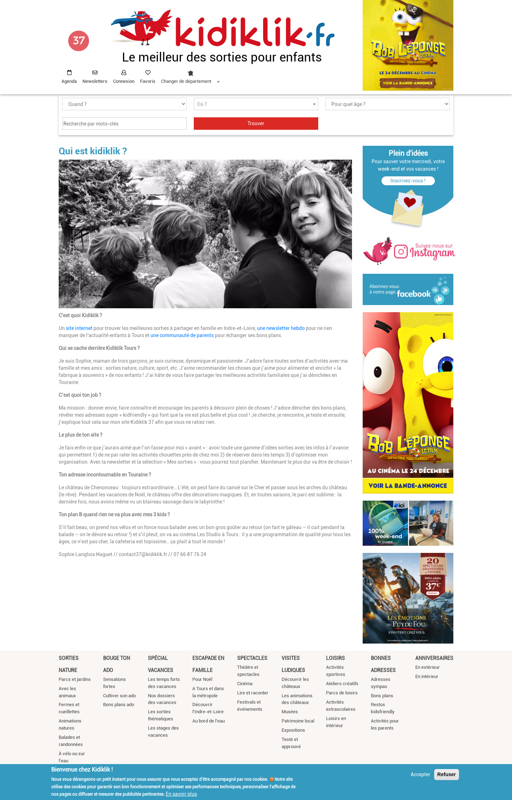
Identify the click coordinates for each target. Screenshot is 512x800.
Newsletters (94, 81)
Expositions (293, 730)
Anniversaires (434, 658)
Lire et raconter (252, 692)
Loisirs (335, 658)
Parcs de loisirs (342, 692)
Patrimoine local (298, 721)
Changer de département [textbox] (186, 81)
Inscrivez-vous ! (408, 180)
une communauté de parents (182, 335)
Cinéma (244, 683)
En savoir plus (181, 794)
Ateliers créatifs (342, 683)
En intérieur (426, 676)
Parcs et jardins (75, 679)
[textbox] (256, 104)
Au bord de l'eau (208, 721)
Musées (290, 711)
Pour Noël (202, 679)
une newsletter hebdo (281, 328)
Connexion (123, 81)
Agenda (69, 81)
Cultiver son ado (119, 695)
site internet (79, 328)
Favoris (147, 81)
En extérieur (427, 667)
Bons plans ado (118, 704)
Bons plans (382, 695)
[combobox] (190, 75)
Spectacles (252, 658)
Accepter (420, 774)
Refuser (446, 774)
